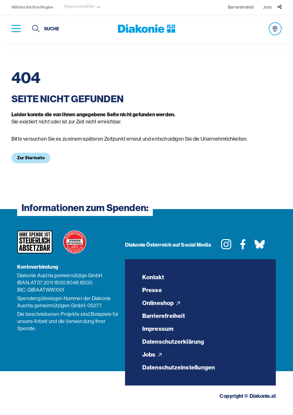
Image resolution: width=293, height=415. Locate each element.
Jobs (267, 7)
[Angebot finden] (275, 28)
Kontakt (153, 277)
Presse (152, 291)
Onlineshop (161, 305)
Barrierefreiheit (241, 7)
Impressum (158, 332)
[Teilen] (280, 7)
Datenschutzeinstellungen (180, 373)
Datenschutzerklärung (174, 346)
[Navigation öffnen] (16, 28)
